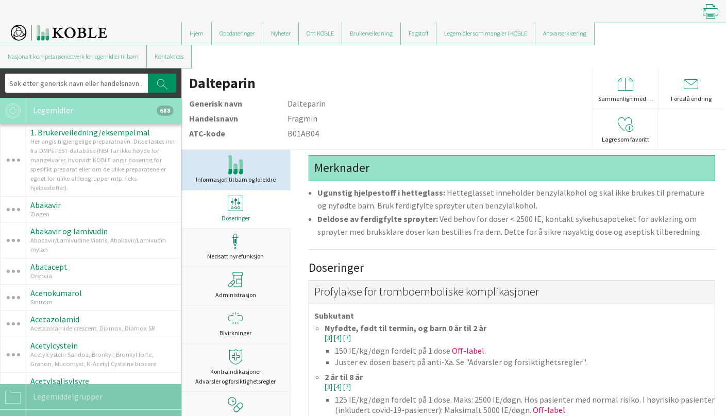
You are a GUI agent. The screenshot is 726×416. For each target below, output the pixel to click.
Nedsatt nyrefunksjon (235, 247)
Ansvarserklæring (564, 33)
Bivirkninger (235, 323)
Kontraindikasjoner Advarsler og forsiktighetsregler (235, 367)
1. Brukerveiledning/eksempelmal (90, 132)
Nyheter (281, 33)
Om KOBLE (320, 33)
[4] (338, 338)
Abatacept (48, 267)
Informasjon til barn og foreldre (236, 169)
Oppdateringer (237, 33)
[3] (329, 338)
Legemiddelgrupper (51, 397)
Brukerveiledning (371, 33)
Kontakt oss (169, 56)
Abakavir (45, 205)
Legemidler (87, 111)
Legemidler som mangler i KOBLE (485, 33)
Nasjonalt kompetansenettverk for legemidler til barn (73, 56)
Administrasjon (235, 285)
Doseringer (235, 209)
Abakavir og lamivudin (69, 231)
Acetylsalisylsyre (59, 381)
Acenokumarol (56, 293)
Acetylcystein (54, 345)
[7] (347, 338)
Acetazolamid (54, 319)
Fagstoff (418, 33)
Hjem (197, 33)
